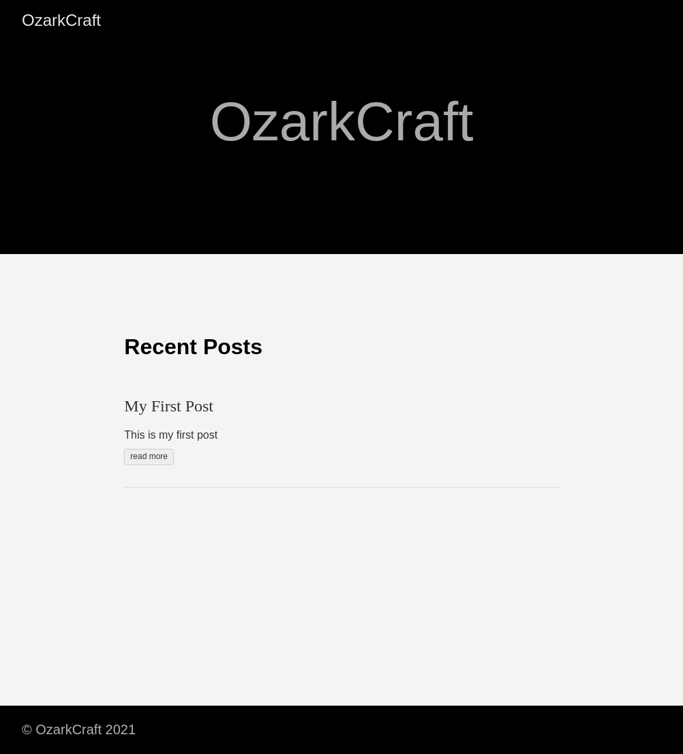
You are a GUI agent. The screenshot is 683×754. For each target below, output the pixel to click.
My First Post (168, 406)
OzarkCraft (61, 20)
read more (149, 456)
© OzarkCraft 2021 (79, 729)
